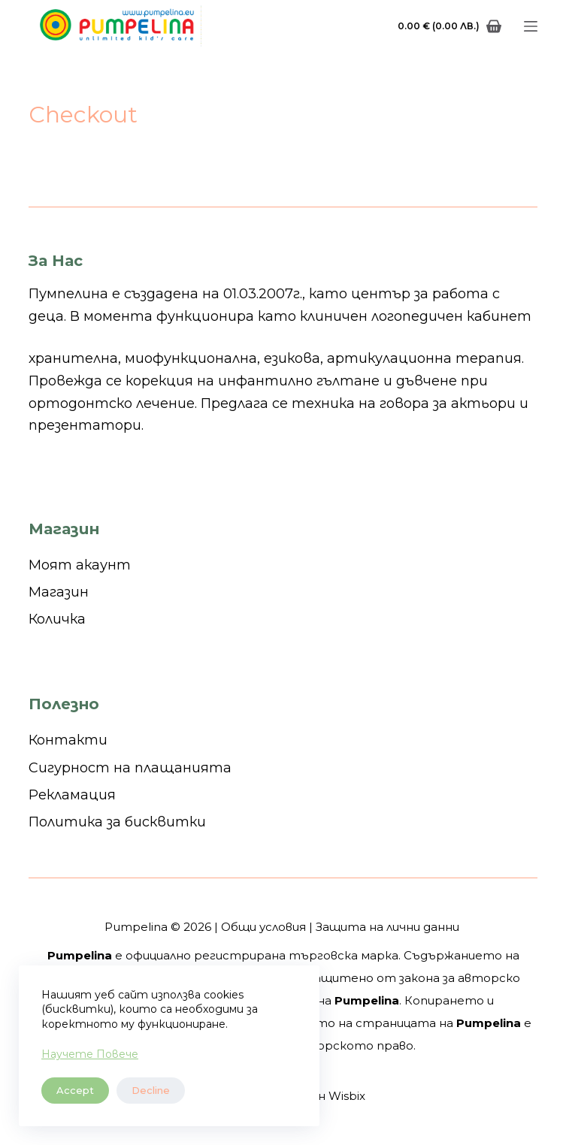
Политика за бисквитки (117, 822)
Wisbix (346, 1096)
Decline (151, 1090)
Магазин (59, 592)
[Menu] (530, 26)
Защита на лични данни (387, 927)
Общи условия (263, 927)
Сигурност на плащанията (130, 768)
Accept (75, 1090)
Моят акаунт (80, 565)
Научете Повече (89, 1054)
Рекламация (72, 795)
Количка (57, 619)
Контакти (68, 740)
